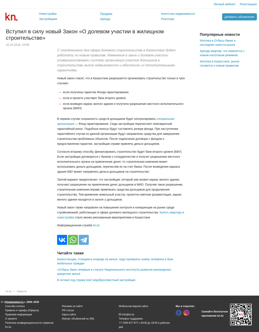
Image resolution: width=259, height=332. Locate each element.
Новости (22, 291)
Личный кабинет (224, 4)
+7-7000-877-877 (128, 322)
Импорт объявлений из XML (78, 318)
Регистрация (248, 4)
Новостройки (48, 13)
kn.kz (96, 225)
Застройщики (48, 19)
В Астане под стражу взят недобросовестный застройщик (96, 280)
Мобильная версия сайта (133, 306)
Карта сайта (69, 314)
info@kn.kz (126, 314)
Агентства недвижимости (178, 13)
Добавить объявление (239, 17)
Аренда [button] (105, 19)
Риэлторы (167, 19)
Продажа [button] (106, 13)
